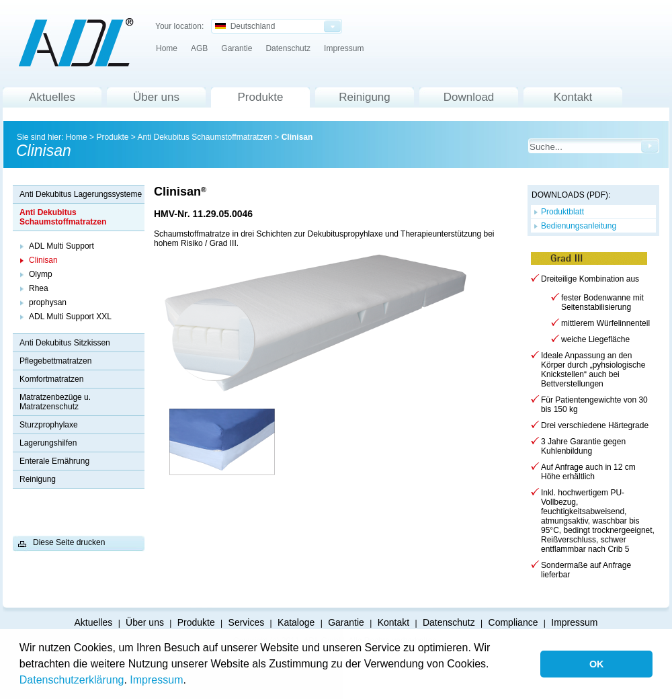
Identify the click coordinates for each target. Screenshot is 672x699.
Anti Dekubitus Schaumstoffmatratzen (204, 137)
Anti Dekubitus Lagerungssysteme (80, 194)
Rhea (38, 288)
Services (246, 622)
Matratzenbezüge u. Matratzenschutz (55, 402)
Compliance (513, 622)
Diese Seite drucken (69, 542)
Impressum (156, 680)
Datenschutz (287, 48)
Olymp (40, 274)
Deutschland (245, 26)
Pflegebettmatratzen (55, 361)
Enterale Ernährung (54, 461)
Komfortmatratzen (51, 379)
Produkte (260, 97)
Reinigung (364, 97)
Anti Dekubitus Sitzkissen (64, 342)
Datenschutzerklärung (71, 680)
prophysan (48, 302)
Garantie (236, 48)
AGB (199, 48)
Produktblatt (562, 211)
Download (469, 97)
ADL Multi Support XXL (70, 316)
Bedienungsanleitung (578, 226)
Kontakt (573, 97)
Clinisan (297, 137)
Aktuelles (52, 97)
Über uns (156, 97)
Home (166, 48)
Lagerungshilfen (48, 443)
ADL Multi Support (61, 246)
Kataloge (296, 622)
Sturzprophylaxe (48, 424)
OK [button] (596, 664)
